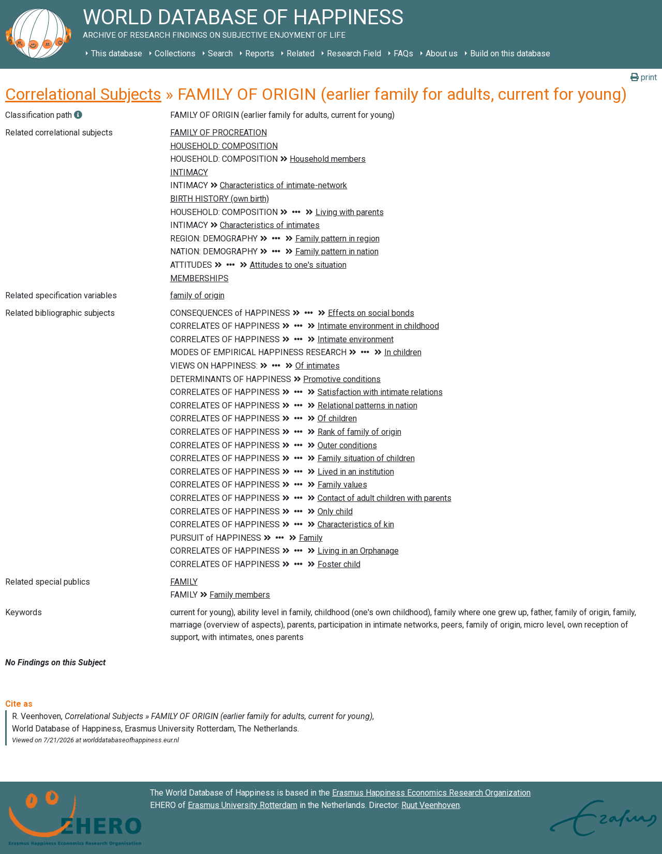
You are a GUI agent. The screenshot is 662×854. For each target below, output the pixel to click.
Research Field (354, 53)
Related (300, 53)
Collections (175, 53)
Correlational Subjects (83, 94)
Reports (259, 53)
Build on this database (510, 53)
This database (116, 53)
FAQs (403, 53)
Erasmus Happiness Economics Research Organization (431, 793)
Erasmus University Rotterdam (242, 805)
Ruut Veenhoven (430, 805)
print (643, 77)
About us (442, 53)
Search (220, 53)
